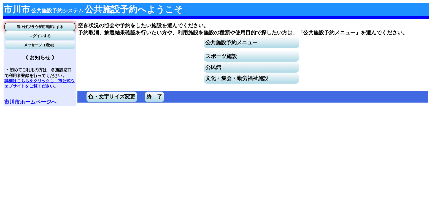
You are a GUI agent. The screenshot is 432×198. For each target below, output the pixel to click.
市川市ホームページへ (30, 102)
